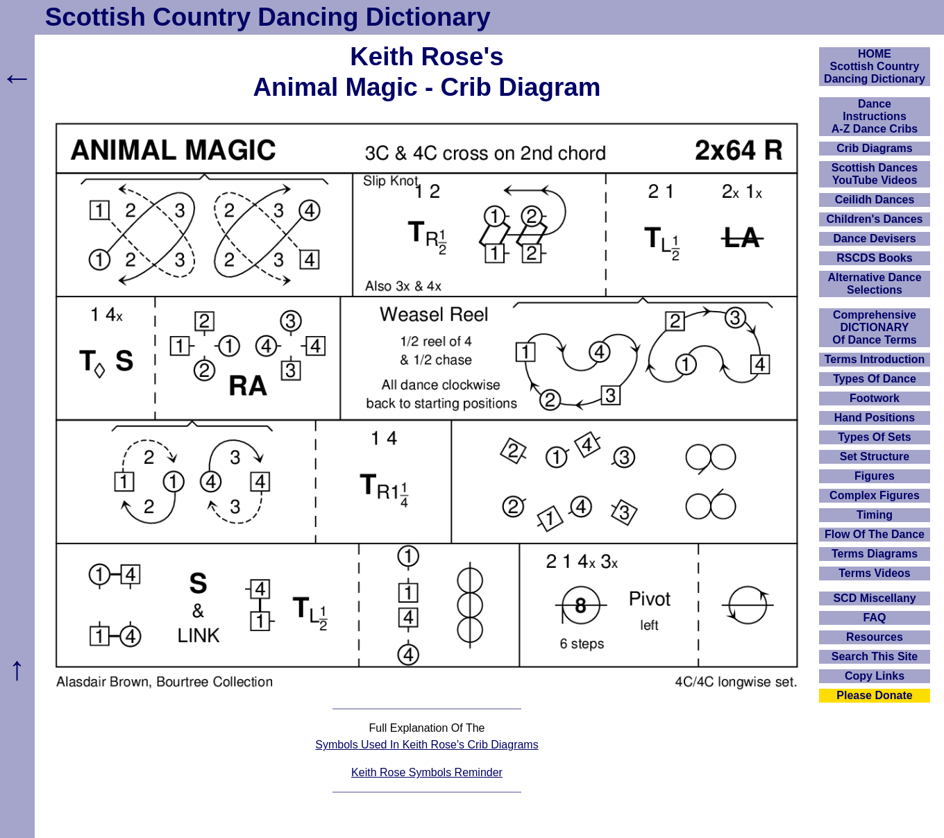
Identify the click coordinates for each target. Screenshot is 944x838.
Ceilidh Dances (875, 200)
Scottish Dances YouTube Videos (875, 174)
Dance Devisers (874, 238)
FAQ (874, 617)
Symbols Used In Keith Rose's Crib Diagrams (426, 745)
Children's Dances (875, 219)
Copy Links (874, 676)
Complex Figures (874, 495)
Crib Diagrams (874, 148)
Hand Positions (874, 418)
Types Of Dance (874, 379)
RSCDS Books (874, 258)
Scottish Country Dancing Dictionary (268, 17)
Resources (874, 637)
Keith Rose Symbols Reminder (427, 772)
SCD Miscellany (874, 598)
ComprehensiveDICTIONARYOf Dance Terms (874, 327)
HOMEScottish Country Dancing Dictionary (874, 66)
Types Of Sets (874, 437)
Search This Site (875, 656)
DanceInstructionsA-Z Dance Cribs (875, 116)
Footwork (875, 398)
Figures (874, 476)
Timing (875, 515)
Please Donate (874, 695)
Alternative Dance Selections (874, 283)
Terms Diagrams (875, 554)
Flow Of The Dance (875, 534)
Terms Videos (874, 573)
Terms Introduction (875, 359)
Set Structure (874, 456)
